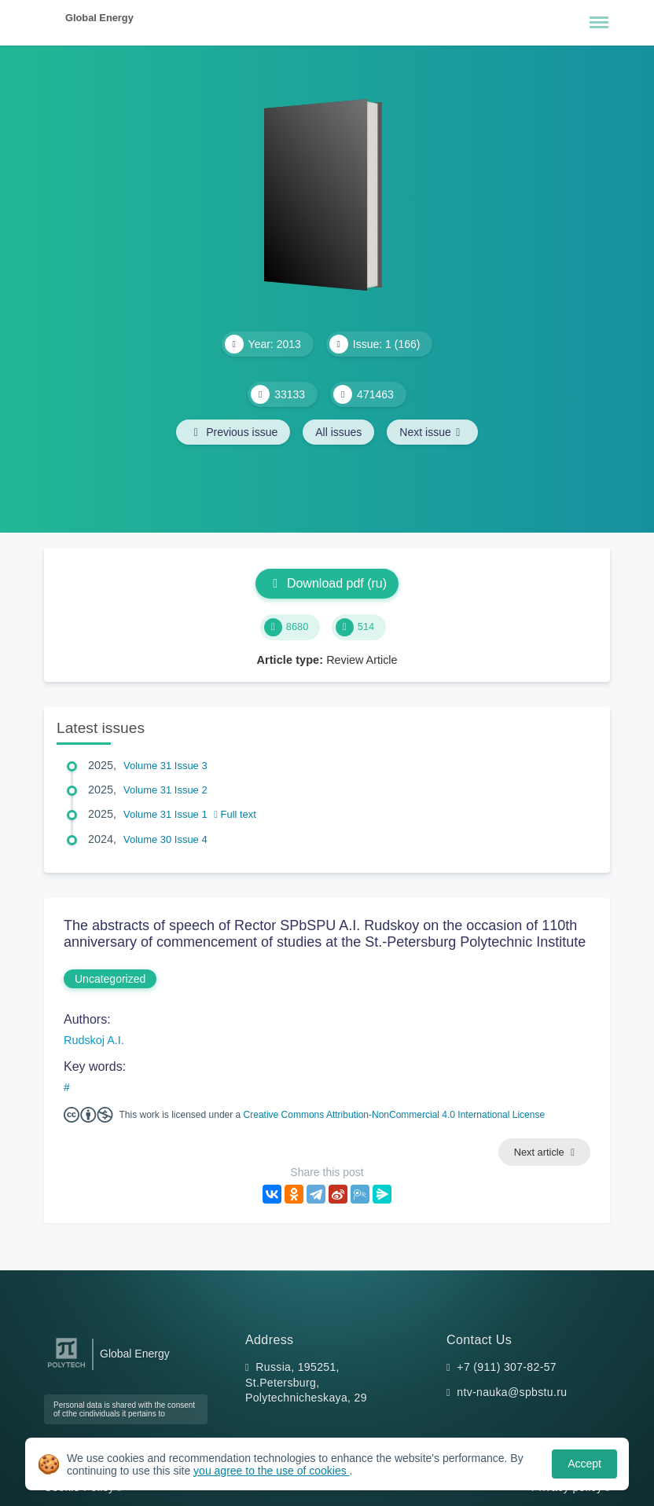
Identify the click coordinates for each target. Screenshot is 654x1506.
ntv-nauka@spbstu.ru (512, 1392)
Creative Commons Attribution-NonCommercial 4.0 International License (395, 1114)
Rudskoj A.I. (94, 1040)
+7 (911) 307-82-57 (507, 1367)
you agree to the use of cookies (271, 1470)
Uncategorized (110, 979)
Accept (584, 1463)
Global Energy (99, 18)
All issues (338, 432)
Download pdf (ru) (327, 583)
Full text (235, 814)
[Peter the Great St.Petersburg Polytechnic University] (66, 1368)
